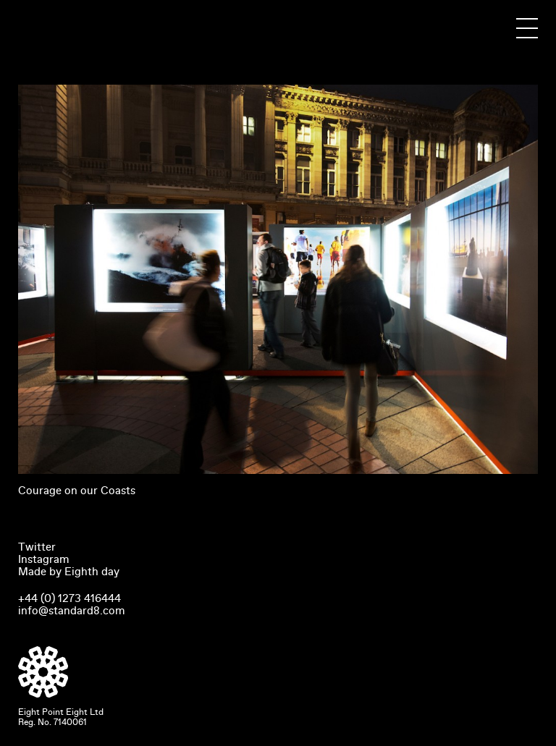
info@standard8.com (71, 610)
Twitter (37, 547)
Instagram (44, 559)
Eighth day (91, 571)
